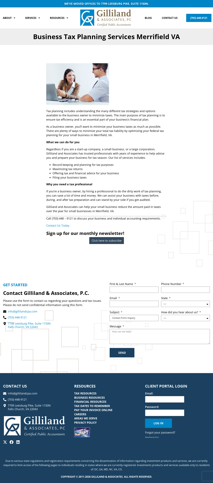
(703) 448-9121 (198, 18)
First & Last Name (122, 284)
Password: (152, 406)
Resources (59, 18)
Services (32, 18)
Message (116, 326)
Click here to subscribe (107, 240)
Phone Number (171, 284)
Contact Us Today (57, 225)
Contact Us (170, 18)
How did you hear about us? (180, 312)
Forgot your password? (160, 432)
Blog (148, 18)
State (164, 298)
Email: (149, 393)
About (9, 18)
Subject (115, 312)
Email (114, 298)
